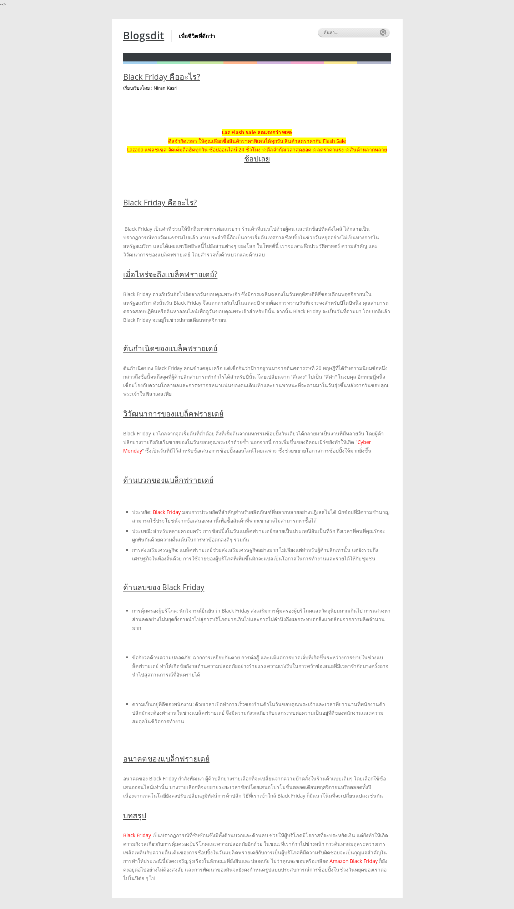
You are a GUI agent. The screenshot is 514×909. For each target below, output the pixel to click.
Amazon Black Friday (353, 861)
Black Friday (167, 512)
